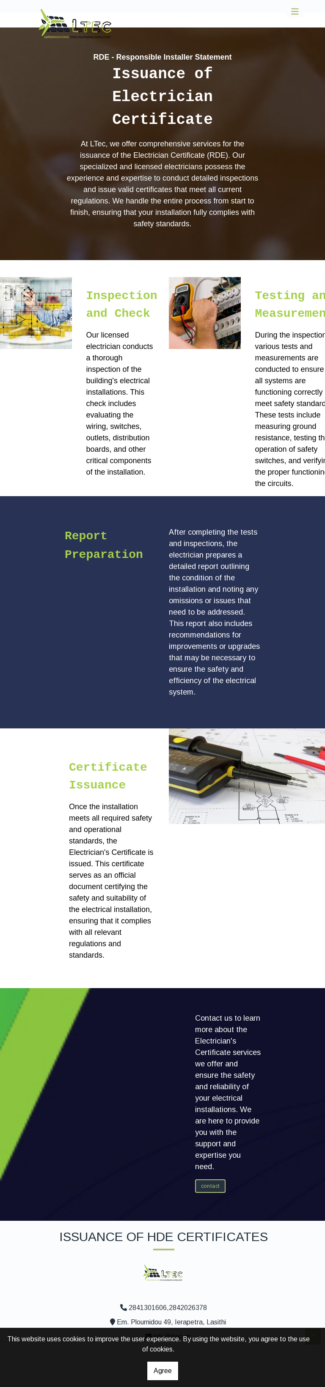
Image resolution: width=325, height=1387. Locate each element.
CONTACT (210, 1186)
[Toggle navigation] (295, 11)
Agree (163, 1370)
